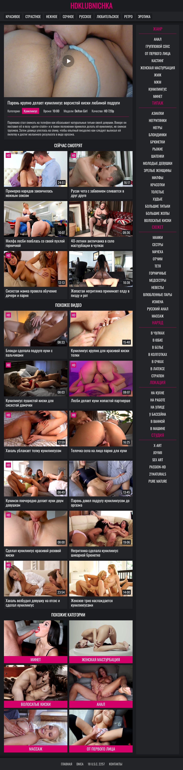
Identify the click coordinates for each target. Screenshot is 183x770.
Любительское (108, 16)
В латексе (157, 368)
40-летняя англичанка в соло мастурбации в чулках (92, 243)
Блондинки (158, 134)
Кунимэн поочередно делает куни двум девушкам (34, 503)
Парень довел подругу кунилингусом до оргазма (100, 503)
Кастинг (158, 60)
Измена (157, 301)
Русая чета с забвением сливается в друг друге (97, 193)
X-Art (158, 445)
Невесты (157, 287)
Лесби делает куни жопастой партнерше (100, 400)
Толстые (157, 191)
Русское (85, 16)
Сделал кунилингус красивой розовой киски (33, 553)
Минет (36, 659)
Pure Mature (158, 481)
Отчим (157, 258)
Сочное (68, 16)
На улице (158, 407)
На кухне (157, 392)
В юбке (158, 340)
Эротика (144, 16)
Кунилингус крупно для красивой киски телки (100, 353)
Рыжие (157, 149)
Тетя (158, 266)
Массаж (35, 749)
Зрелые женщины (157, 170)
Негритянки (158, 120)
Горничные (157, 273)
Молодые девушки (157, 163)
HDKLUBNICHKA (91, 5)
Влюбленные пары (157, 294)
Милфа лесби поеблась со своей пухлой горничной (35, 243)
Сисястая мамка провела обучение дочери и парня (31, 293)
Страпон (157, 375)
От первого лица (101, 749)
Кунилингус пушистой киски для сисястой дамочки (30, 403)
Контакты (115, 764)
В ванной (158, 421)
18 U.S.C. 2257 (96, 764)
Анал (101, 704)
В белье (157, 347)
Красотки (157, 184)
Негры (157, 127)
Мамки (158, 237)
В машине (157, 428)
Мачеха (157, 251)
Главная (66, 764)
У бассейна (157, 414)
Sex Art (157, 459)
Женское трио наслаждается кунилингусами (92, 603)
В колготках (157, 354)
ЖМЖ (157, 75)
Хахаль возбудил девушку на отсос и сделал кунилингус (33, 603)
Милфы (157, 177)
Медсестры (157, 280)
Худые (157, 199)
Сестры (157, 244)
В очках (158, 361)
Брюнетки (157, 141)
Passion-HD (157, 466)
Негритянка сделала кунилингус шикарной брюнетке (94, 553)
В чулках (158, 333)
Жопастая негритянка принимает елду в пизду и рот (100, 293)
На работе (157, 399)
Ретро (128, 16)
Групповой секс (158, 46)
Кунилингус (30, 111)
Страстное (33, 16)
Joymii (157, 452)
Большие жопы (158, 213)
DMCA (79, 764)
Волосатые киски (36, 704)
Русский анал (157, 308)
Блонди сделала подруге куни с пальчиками (29, 353)
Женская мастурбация (101, 659)
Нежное (51, 16)
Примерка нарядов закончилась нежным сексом (29, 193)
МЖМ (157, 82)
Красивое (13, 16)
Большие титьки (157, 206)
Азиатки (158, 113)
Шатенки (157, 156)
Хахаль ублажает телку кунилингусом (33, 450)
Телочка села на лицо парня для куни (99, 450)
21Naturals (157, 474)
